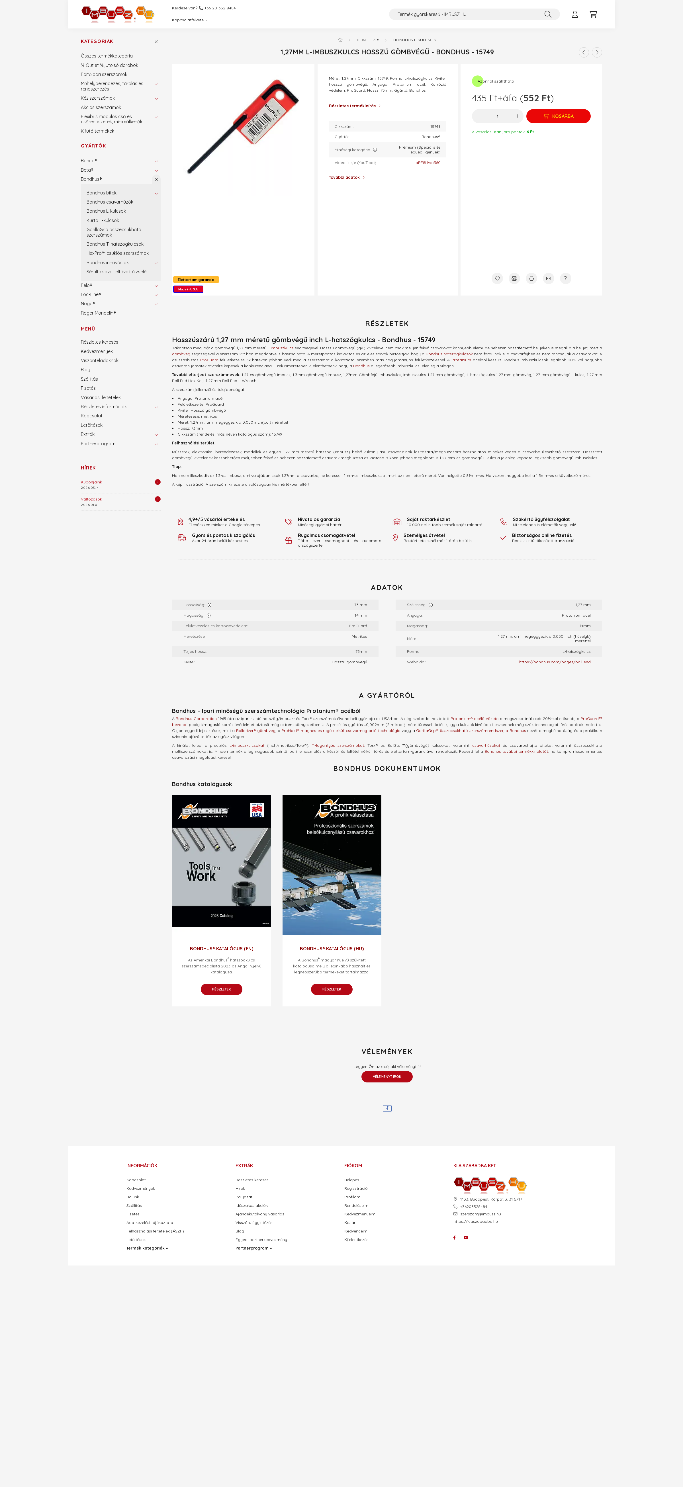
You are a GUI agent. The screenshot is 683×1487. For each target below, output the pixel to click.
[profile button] (574, 14)
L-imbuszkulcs (280, 347)
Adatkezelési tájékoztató (149, 1222)
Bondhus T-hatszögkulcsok (115, 244)
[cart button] (593, 14)
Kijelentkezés (356, 1239)
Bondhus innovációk (108, 262)
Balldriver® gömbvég (256, 730)
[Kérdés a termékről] (565, 278)
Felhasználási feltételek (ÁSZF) (155, 1231)
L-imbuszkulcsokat (247, 745)
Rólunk (132, 1197)
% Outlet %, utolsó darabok (109, 65)
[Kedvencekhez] (497, 278)
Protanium (461, 359)
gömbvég (181, 353)
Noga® (88, 303)
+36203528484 (473, 1206)
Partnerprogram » (254, 1248)
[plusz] (518, 116)
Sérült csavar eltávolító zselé (116, 271)
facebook (454, 1237)
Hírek (88, 468)
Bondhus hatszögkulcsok (449, 353)
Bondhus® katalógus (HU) (332, 948)
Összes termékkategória (107, 56)
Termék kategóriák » (147, 1248)
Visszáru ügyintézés (254, 1222)
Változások (91, 499)
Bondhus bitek (101, 193)
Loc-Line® (91, 294)
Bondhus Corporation (196, 718)
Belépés (351, 1180)
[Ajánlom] (548, 278)
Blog (85, 369)
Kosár (349, 1222)
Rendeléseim (356, 1205)
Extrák (88, 434)
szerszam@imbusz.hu (480, 1214)
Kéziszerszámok (98, 98)
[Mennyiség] (497, 116)
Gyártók (93, 146)
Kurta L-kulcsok (103, 220)
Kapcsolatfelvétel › (189, 19)
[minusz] (477, 116)
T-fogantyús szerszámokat (338, 745)
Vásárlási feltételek (101, 397)
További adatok (344, 177)
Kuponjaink (91, 482)
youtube (466, 1237)
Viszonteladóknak (99, 360)
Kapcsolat (92, 416)
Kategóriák (97, 41)
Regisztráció (356, 1188)
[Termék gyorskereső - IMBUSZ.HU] (474, 14)
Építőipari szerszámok (104, 74)
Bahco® (89, 160)
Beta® (87, 170)
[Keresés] (548, 14)
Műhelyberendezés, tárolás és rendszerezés (112, 86)
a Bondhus (516, 730)
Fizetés (88, 388)
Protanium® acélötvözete (474, 718)
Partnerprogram (98, 443)
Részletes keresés (99, 342)
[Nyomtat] (531, 278)
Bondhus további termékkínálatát (516, 751)
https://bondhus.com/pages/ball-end (555, 661)
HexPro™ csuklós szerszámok (118, 253)
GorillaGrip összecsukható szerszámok (114, 232)
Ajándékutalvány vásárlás (260, 1214)
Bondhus (361, 365)
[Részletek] (158, 482)
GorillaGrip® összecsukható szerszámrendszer (459, 730)
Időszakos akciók (252, 1205)
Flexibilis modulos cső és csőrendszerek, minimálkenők (111, 119)
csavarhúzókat (486, 745)
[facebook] (387, 1108)
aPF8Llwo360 (428, 162)
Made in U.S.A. (188, 289)
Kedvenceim (355, 1231)
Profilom (352, 1197)
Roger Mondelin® (98, 313)
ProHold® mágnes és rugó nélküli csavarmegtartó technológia (340, 730)
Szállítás (89, 379)
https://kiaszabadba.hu (475, 1221)
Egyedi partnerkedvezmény (261, 1239)
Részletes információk (104, 406)
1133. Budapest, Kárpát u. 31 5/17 (491, 1199)
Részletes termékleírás (352, 105)
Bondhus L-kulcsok (106, 211)
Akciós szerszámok (101, 107)
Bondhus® (91, 179)
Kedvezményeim (359, 1214)
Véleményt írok (387, 1076)
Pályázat (244, 1197)
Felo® (86, 285)
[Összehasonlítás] (514, 278)
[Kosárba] (558, 116)
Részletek (221, 989)
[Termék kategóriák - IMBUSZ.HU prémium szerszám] (340, 39)
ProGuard (209, 359)
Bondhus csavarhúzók (110, 202)
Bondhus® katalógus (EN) (221, 948)
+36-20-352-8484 (220, 8)
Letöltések (92, 425)
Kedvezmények (97, 351)
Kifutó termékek (97, 131)
